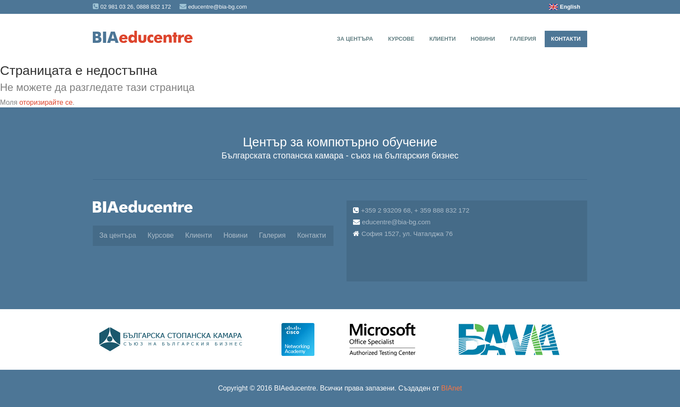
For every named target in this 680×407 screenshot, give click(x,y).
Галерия (523, 39)
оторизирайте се (46, 102)
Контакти (566, 39)
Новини (483, 39)
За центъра (355, 39)
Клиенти (442, 39)
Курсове (401, 39)
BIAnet (451, 388)
